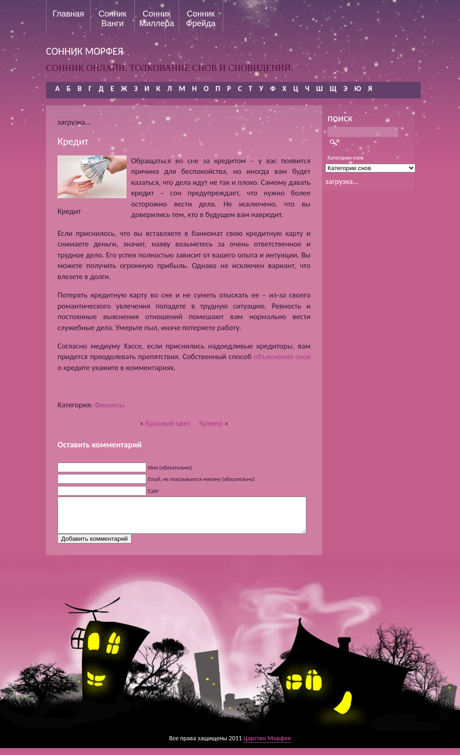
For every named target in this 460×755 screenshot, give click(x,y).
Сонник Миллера (156, 18)
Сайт (153, 491)
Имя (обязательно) (170, 467)
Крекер (211, 423)
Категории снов (346, 157)
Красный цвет (167, 423)
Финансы (109, 405)
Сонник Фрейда (200, 18)
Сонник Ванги (112, 18)
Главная (68, 13)
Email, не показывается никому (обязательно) (201, 479)
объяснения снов (282, 356)
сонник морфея (84, 51)
